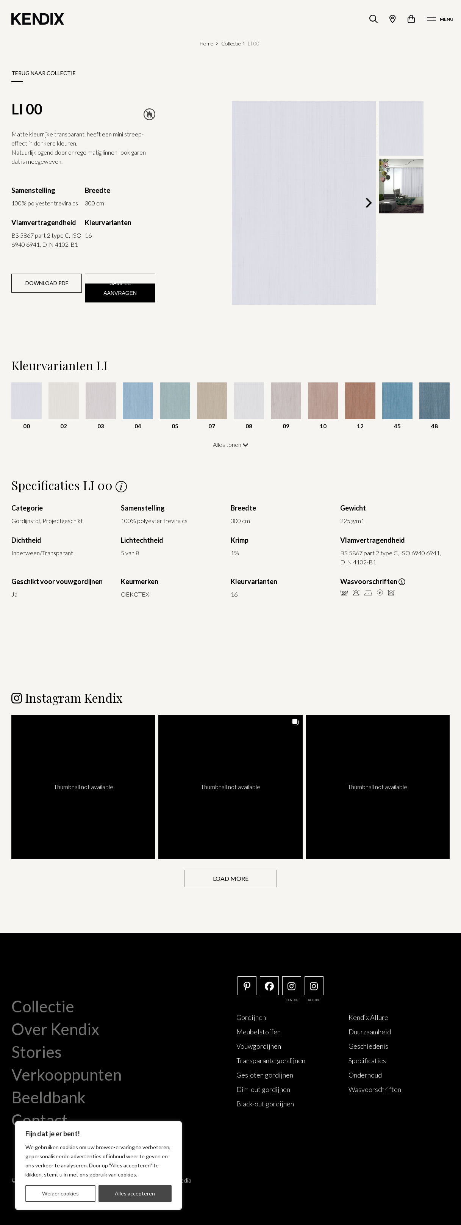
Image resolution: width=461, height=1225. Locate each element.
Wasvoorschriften (374, 1089)
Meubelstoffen (258, 1031)
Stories (36, 1051)
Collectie (231, 43)
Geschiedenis (368, 1046)
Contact (39, 1119)
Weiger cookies (60, 1193)
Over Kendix (55, 1028)
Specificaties (367, 1060)
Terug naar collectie (43, 73)
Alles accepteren (135, 1193)
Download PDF (46, 283)
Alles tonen (230, 444)
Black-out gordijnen (265, 1103)
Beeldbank (48, 1096)
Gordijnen (251, 1017)
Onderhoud (365, 1074)
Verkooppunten (66, 1074)
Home (206, 43)
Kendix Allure (368, 1017)
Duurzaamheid (369, 1031)
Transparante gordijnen (270, 1060)
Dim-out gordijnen (263, 1089)
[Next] (367, 202)
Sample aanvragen (120, 288)
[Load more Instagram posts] (230, 878)
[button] (83, 786)
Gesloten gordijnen (264, 1074)
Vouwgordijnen (258, 1046)
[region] (98, 1165)
